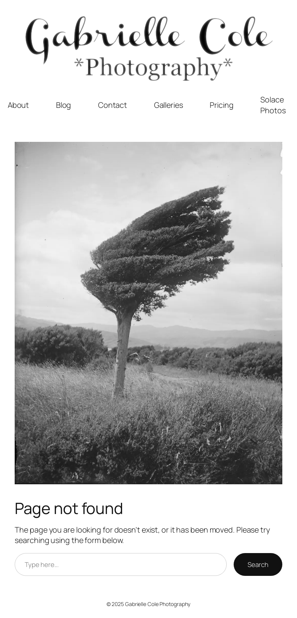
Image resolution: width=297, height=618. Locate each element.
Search (258, 564)
